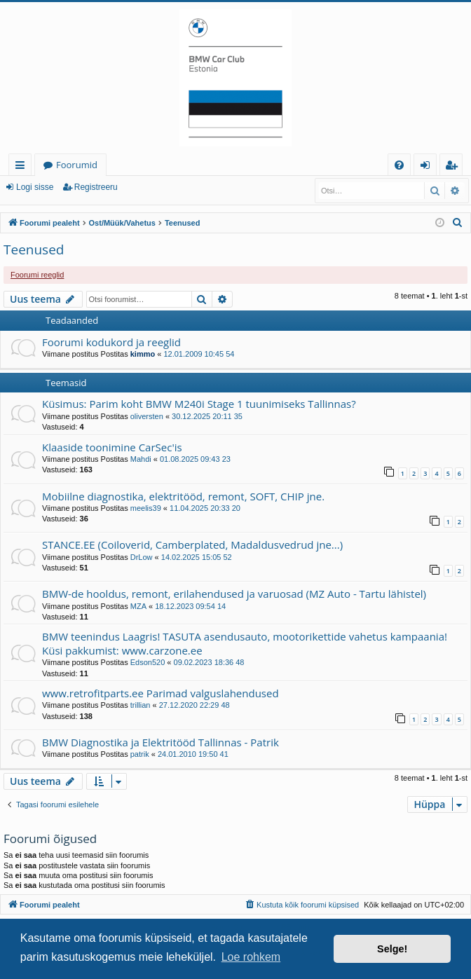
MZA (138, 606)
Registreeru (96, 187)
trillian (140, 705)
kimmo (142, 354)
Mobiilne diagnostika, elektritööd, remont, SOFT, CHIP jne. (183, 496)
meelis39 (145, 508)
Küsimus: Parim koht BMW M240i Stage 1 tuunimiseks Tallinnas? (199, 404)
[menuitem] (399, 165)
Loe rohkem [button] (251, 957)
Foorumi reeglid (37, 275)
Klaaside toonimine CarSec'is (112, 447)
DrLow (141, 557)
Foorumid (76, 164)
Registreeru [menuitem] (454, 167)
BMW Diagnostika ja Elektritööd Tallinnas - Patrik (160, 742)
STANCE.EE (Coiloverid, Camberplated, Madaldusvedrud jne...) (192, 545)
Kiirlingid (23, 167)
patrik (139, 754)
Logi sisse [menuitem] (428, 167)
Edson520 (147, 662)
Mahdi (140, 459)
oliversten (146, 416)
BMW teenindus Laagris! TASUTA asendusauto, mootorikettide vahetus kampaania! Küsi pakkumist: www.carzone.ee (244, 643)
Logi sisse (34, 187)
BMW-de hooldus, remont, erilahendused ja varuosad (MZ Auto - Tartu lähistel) (234, 594)
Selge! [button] (392, 948)
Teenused (34, 249)
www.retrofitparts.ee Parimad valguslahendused (160, 693)
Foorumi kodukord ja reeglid (111, 342)
